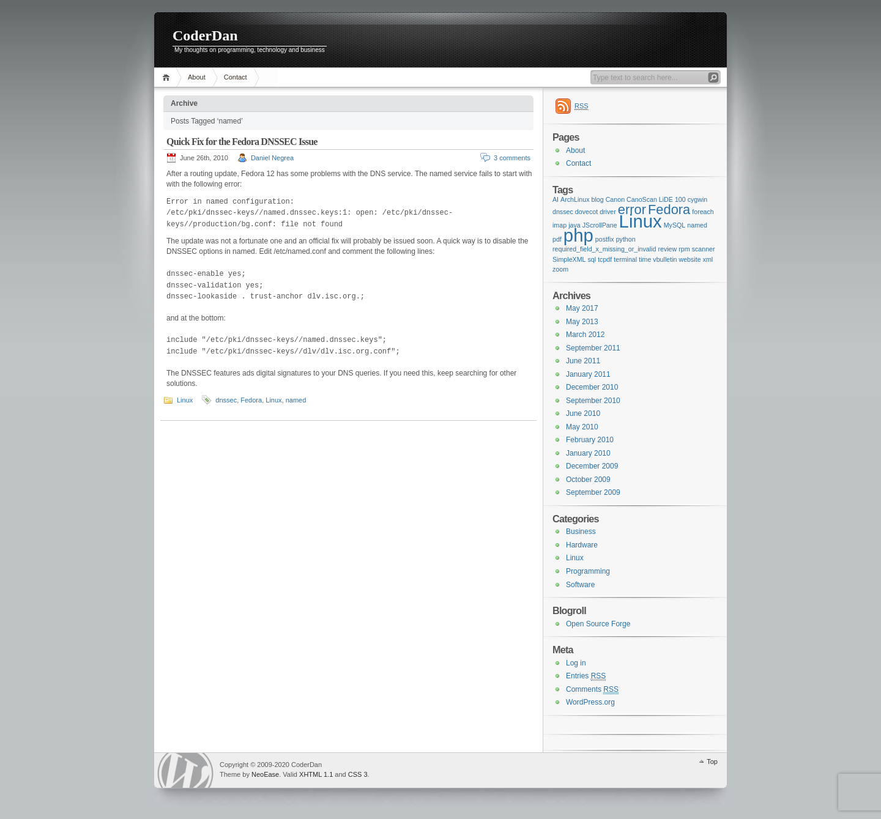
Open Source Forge (598, 624)
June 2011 (583, 361)
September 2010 (593, 400)
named (296, 400)
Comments (592, 689)
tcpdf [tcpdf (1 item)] (605, 259)
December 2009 (592, 466)
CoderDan (205, 35)
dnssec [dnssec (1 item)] (562, 211)
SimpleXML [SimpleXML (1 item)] (568, 259)
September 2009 (593, 492)
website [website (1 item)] (689, 259)
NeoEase (265, 774)
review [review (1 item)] (667, 249)
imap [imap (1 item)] (559, 225)
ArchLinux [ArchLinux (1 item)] (574, 199)
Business (581, 531)
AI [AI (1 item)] (555, 199)
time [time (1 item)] (645, 259)
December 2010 (592, 387)
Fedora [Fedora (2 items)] (669, 209)
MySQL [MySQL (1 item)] (675, 225)
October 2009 (588, 479)
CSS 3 (358, 774)
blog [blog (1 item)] (598, 199)
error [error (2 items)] (632, 209)
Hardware (582, 545)
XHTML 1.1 (316, 774)
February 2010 (590, 439)
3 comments (512, 157)
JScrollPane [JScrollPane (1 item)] (599, 225)
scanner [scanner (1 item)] (703, 249)
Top (712, 761)
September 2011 (593, 348)
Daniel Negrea (272, 157)
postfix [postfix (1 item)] (604, 239)
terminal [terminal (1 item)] (625, 259)
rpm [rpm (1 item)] (684, 249)
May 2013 (582, 321)
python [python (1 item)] (626, 239)
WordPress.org (590, 702)
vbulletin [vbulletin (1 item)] (665, 259)
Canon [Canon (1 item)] (615, 199)
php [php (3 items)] (578, 235)
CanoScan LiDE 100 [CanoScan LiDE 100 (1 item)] (656, 199)
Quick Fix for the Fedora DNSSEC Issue (242, 141)
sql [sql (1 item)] (592, 259)
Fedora (251, 400)
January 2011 (588, 374)
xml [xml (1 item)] (708, 259)
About (197, 77)
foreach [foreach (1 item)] (703, 211)
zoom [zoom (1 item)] (560, 269)
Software (580, 584)
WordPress (185, 770)
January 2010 (588, 453)
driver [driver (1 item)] (608, 211)
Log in (576, 663)
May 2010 (582, 427)
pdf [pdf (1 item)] (557, 239)
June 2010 (583, 413)
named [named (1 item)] (697, 225)
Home (168, 77)
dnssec (226, 400)
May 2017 (582, 308)
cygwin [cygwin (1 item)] (698, 199)
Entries (586, 676)
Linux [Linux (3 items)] (640, 221)
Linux (185, 400)
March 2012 (585, 334)
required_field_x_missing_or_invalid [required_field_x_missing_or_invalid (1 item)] (604, 249)
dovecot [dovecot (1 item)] (586, 211)
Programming (588, 571)
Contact (235, 77)
